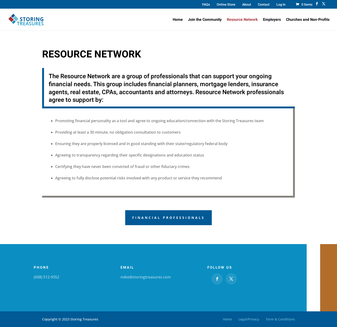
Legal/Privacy (248, 319)
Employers (272, 20)
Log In (281, 5)
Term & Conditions (280, 319)
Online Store (226, 5)
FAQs (206, 5)
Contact (264, 5)
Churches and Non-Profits (308, 20)
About (246, 5)
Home (178, 20)
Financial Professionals (168, 217)
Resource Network (242, 20)
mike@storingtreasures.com (146, 277)
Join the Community (205, 20)
